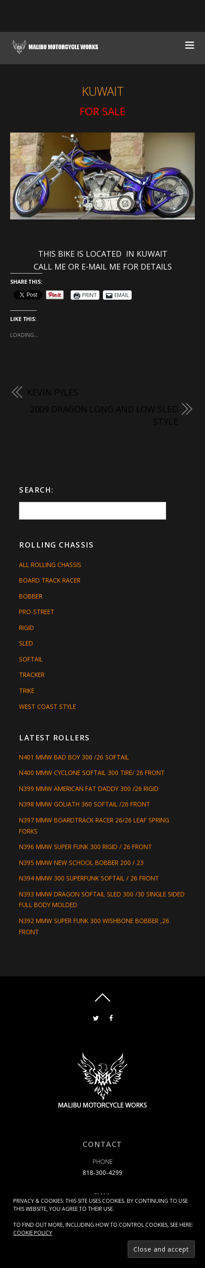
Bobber (30, 596)
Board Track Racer (49, 580)
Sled (26, 643)
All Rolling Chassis (50, 564)
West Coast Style (47, 706)
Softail (31, 659)
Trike (26, 690)
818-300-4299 (102, 1172)
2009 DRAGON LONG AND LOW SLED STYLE (104, 415)
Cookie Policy (32, 1233)
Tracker (32, 674)
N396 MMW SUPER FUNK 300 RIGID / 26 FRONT (85, 846)
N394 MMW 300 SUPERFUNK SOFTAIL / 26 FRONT (89, 878)
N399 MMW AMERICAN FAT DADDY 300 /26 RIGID (89, 788)
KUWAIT (103, 91)
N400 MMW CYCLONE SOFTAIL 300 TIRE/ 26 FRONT (92, 772)
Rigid (26, 627)
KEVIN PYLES (52, 392)
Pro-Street (36, 611)
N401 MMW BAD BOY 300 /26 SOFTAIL (74, 757)
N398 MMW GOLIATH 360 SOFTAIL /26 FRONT (84, 804)
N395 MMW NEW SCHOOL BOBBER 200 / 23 (81, 862)
